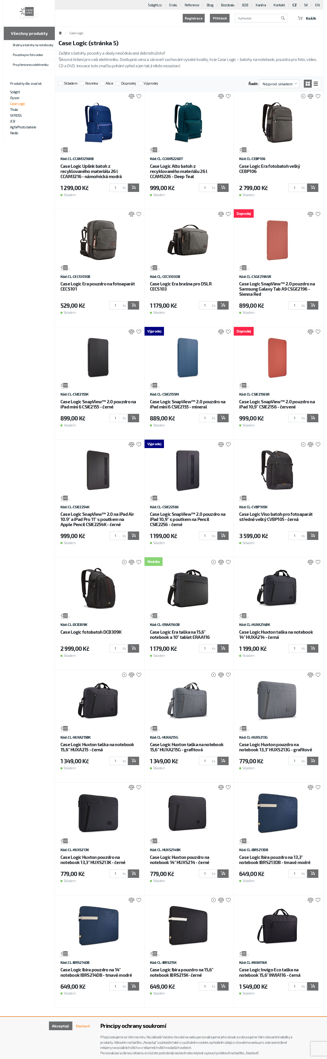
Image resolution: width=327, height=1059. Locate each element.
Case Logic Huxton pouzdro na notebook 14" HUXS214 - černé (179, 859)
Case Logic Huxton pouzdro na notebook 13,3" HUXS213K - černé (93, 859)
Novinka (91, 83)
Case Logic (17, 103)
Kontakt (279, 5)
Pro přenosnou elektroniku (30, 65)
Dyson (14, 98)
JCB (12, 121)
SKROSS (16, 115)
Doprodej (128, 83)
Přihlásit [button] (220, 18)
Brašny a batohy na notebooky (33, 45)
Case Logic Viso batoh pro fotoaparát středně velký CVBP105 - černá (275, 516)
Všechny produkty (29, 33)
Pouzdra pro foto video (28, 55)
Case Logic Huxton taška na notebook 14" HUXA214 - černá (276, 634)
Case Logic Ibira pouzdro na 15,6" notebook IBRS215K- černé (181, 972)
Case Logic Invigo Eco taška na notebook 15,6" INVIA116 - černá (269, 972)
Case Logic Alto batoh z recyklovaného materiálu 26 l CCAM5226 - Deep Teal (178, 171)
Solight (15, 92)
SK (306, 5)
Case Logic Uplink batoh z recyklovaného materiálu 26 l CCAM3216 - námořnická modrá (91, 171)
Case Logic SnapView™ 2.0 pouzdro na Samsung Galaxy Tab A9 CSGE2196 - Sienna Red (277, 289)
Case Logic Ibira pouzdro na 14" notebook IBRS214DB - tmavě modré (96, 972)
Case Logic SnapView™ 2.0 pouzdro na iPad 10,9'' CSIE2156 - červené (277, 404)
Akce (109, 83)
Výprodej (151, 83)
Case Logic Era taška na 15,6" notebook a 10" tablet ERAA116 (180, 634)
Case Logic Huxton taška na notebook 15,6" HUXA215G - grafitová (187, 747)
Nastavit (83, 1026)
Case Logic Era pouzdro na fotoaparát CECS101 (97, 286)
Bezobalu (227, 5)
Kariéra (261, 5)
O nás (173, 5)
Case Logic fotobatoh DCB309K (91, 632)
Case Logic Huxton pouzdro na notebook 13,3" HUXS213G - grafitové (275, 747)
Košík (307, 18)
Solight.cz (155, 5)
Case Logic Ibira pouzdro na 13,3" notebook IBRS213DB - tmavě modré (274, 859)
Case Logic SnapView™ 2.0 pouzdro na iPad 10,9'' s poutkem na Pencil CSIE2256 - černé (188, 519)
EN (317, 5)
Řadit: (253, 83)
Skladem (70, 83)
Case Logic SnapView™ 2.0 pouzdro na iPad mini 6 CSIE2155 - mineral (188, 404)
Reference (192, 5)
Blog (210, 5)
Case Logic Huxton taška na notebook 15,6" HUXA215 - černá (97, 747)
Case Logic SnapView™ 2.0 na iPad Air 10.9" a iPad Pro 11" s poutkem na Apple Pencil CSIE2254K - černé (97, 519)
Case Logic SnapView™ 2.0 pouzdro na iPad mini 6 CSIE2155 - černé (98, 404)
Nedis (14, 133)
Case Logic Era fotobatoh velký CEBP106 (269, 168)
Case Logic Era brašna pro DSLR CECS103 (181, 286)
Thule (14, 109)
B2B (245, 5)
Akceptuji (60, 1026)
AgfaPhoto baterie (23, 127)
